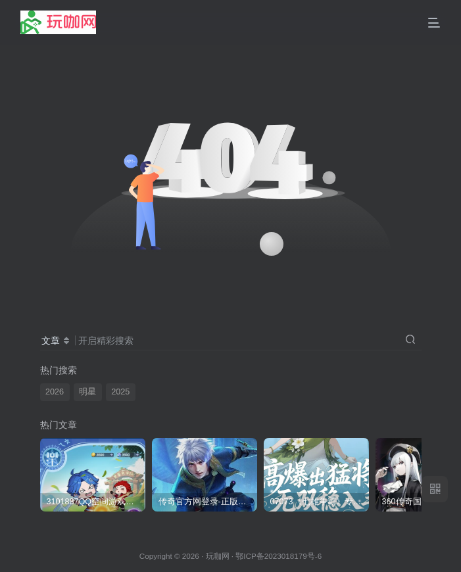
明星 (87, 391)
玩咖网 (218, 556)
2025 (120, 391)
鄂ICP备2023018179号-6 (278, 556)
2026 (54, 391)
